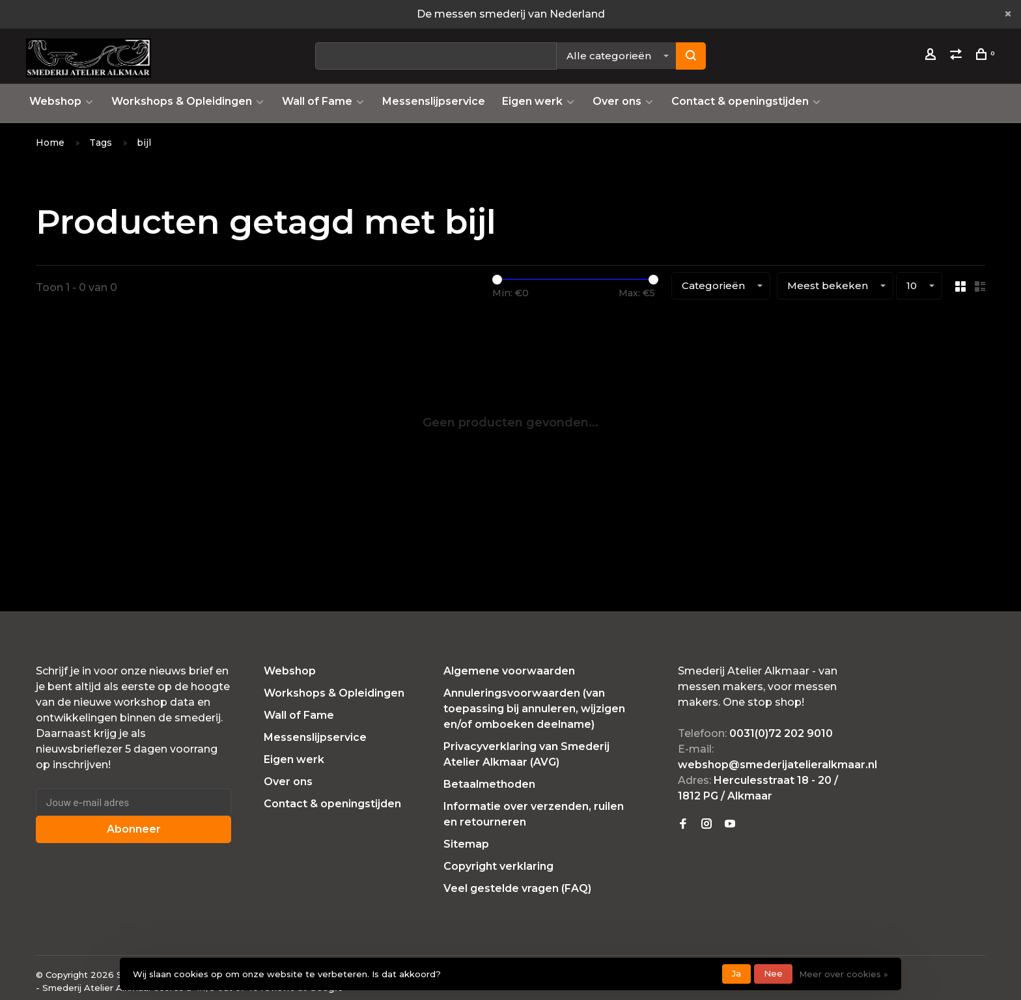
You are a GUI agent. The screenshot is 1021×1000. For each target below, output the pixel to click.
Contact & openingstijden (740, 101)
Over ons (617, 101)
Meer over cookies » (843, 974)
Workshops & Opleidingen (181, 101)
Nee (773, 973)
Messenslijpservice (433, 101)
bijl (144, 142)
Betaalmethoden (489, 784)
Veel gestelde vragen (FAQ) (517, 888)
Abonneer (134, 829)
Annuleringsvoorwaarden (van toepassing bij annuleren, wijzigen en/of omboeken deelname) (534, 708)
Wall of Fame (317, 101)
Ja (736, 973)
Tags (100, 142)
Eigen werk (532, 101)
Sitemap (466, 844)
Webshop (55, 101)
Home (50, 142)
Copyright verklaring (498, 866)
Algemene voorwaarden (509, 671)
